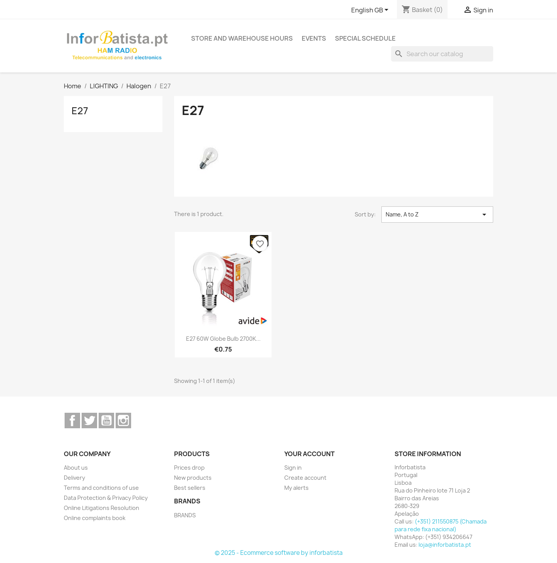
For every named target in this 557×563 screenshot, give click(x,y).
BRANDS (185, 515)
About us (76, 467)
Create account (305, 477)
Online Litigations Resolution (101, 508)
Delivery (74, 477)
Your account (309, 454)
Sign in (293, 467)
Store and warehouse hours (242, 38)
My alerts (296, 487)
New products (193, 477)
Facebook (72, 420)
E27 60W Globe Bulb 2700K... (223, 338)
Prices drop (189, 467)
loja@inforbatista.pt (445, 544)
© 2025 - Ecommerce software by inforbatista (279, 553)
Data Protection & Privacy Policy (106, 497)
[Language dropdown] (371, 10)
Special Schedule (365, 38)
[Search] (442, 54)
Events (314, 38)
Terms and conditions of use (101, 487)
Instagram (123, 420)
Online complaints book (94, 518)
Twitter (89, 420)
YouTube (106, 420)
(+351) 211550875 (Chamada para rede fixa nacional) (441, 525)
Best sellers (189, 487)
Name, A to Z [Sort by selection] (437, 214)
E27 (80, 110)
